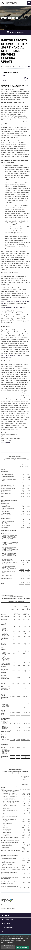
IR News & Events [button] (15, 32)
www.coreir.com (5, 442)
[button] (29, 3)
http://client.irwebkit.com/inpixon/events (13, 307)
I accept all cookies (22, 947)
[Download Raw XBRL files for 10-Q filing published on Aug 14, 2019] (15, 80)
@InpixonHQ (17, 355)
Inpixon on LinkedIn (7, 355)
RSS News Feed (7, 928)
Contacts (6, 923)
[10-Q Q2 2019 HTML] (15, 75)
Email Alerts (7, 915)
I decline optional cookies (8, 946)
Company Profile (8, 919)
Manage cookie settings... (7, 942)
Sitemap (5, 932)
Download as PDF (24, 66)
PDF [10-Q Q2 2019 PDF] (26, 78)
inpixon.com (7, 357)
